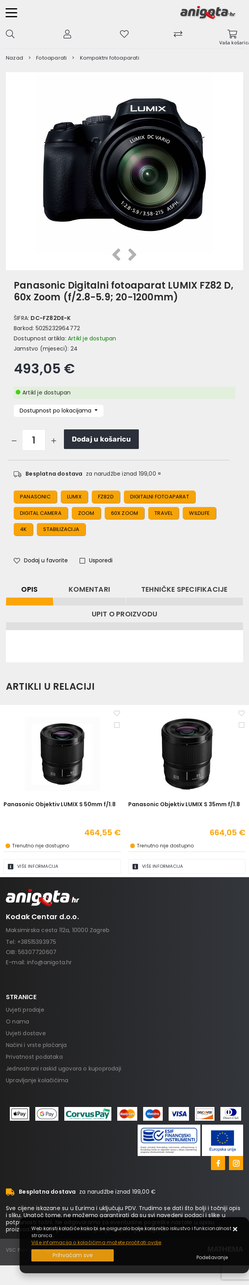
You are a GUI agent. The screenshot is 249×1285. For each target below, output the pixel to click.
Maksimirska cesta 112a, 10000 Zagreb (57, 930)
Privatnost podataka (34, 1057)
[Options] (212, 1257)
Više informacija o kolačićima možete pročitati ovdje (96, 1242)
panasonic (35, 496)
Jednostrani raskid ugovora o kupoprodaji (63, 1068)
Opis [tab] (29, 589)
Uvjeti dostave (26, 1033)
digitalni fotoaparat (159, 496)
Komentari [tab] (89, 589)
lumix (74, 496)
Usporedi (96, 560)
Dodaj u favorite (41, 560)
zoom (86, 513)
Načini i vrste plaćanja (36, 1045)
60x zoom (124, 513)
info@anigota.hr (49, 962)
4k (23, 529)
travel (163, 513)
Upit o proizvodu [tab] (124, 614)
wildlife (199, 513)
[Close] (72, 1255)
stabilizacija (61, 529)
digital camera (41, 513)
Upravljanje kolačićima (37, 1080)
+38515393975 (36, 942)
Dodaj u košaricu (101, 439)
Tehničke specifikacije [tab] (184, 589)
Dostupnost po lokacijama (56, 410)
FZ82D (106, 496)
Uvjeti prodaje (25, 1010)
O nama (17, 1021)
